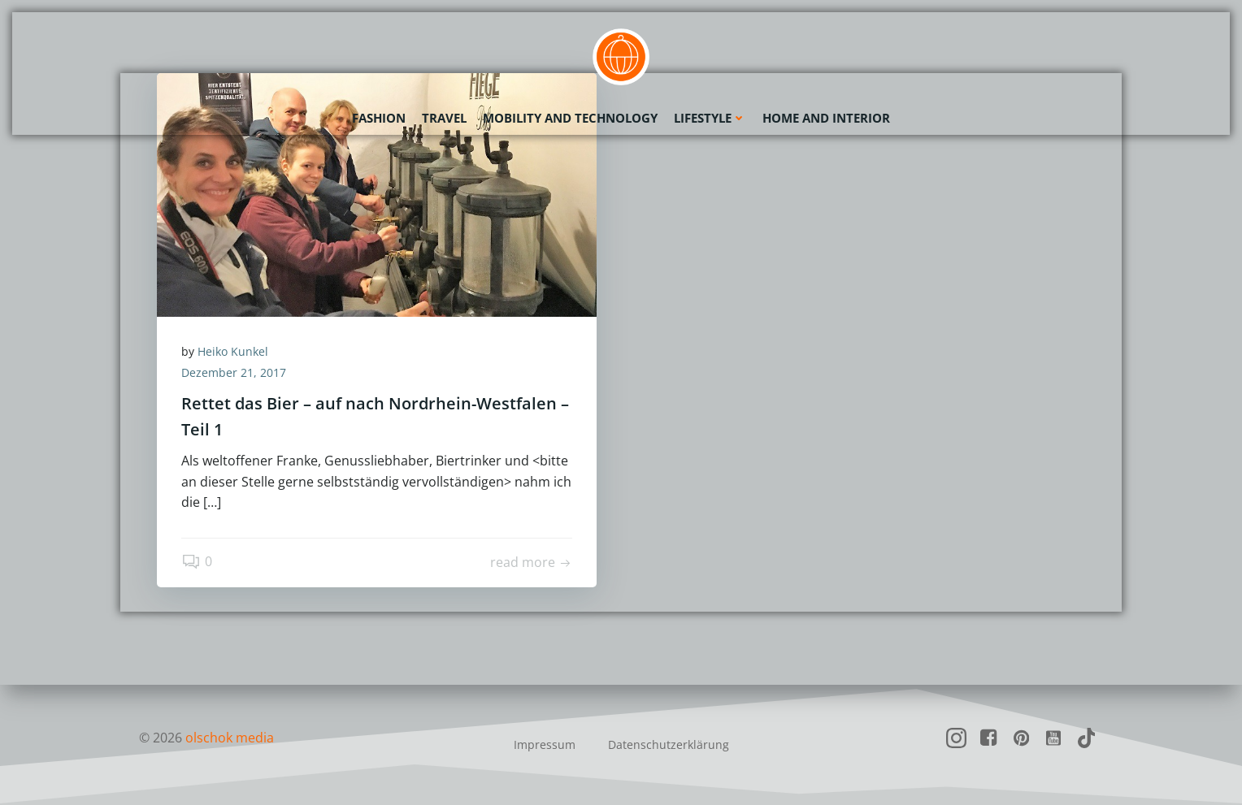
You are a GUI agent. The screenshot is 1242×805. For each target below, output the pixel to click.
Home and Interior (826, 118)
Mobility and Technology (570, 118)
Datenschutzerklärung (668, 744)
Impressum (544, 744)
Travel (444, 118)
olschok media (229, 738)
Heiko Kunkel (233, 351)
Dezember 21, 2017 (233, 372)
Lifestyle (710, 118)
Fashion (379, 118)
